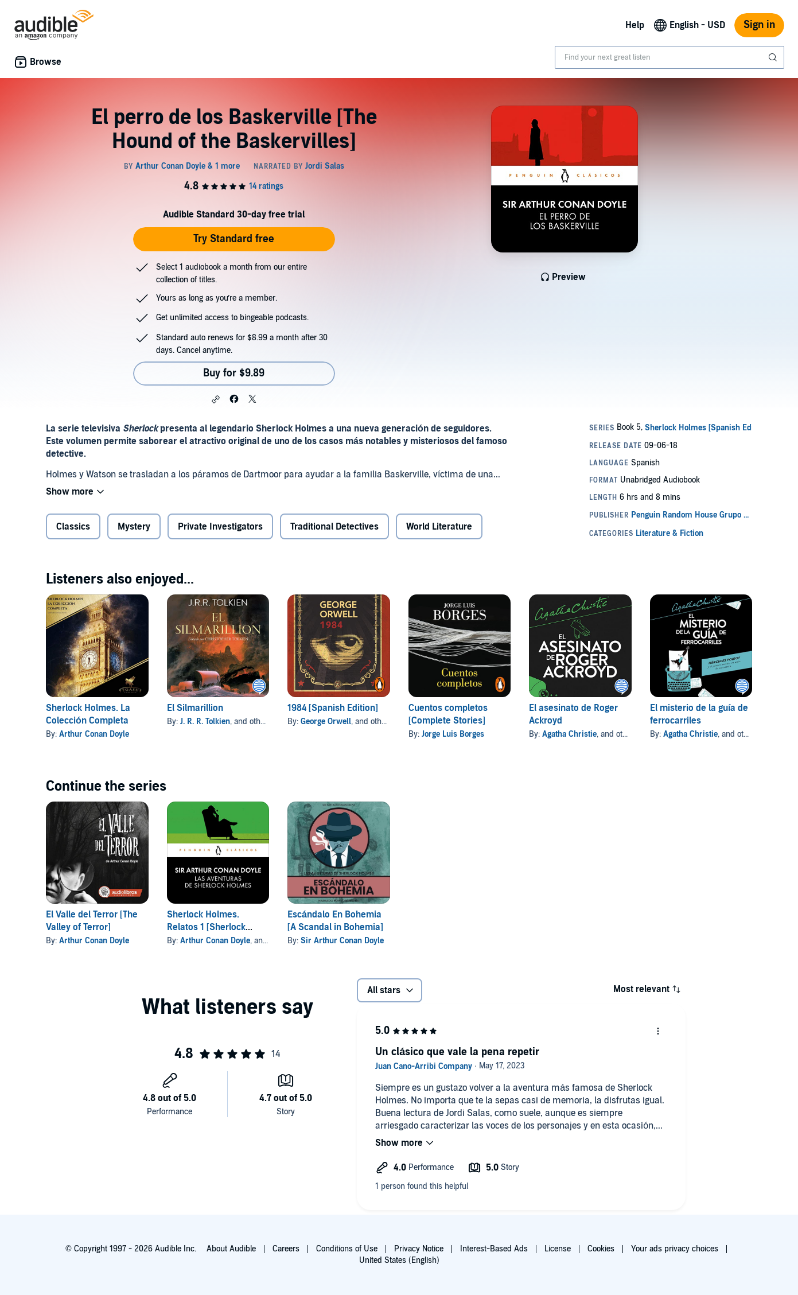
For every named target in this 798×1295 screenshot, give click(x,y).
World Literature (439, 526)
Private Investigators (220, 526)
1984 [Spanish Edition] (332, 708)
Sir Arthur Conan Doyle (342, 941)
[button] (215, 399)
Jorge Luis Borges (453, 734)
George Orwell (326, 721)
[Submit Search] (774, 57)
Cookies (600, 1249)
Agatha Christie (569, 734)
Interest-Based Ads (494, 1249)
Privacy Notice (418, 1249)
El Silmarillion (195, 708)
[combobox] (669, 57)
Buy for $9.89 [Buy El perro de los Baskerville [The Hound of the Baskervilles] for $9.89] (233, 373)
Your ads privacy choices (674, 1249)
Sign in (759, 25)
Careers (286, 1249)
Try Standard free (233, 239)
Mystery (134, 526)
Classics (73, 526)
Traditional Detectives (334, 526)
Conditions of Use (346, 1249)
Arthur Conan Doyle (94, 734)
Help (634, 25)
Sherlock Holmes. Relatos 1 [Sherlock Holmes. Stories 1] (206, 927)
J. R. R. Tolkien (205, 721)
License (557, 1249)
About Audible (231, 1249)
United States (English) (399, 1260)
